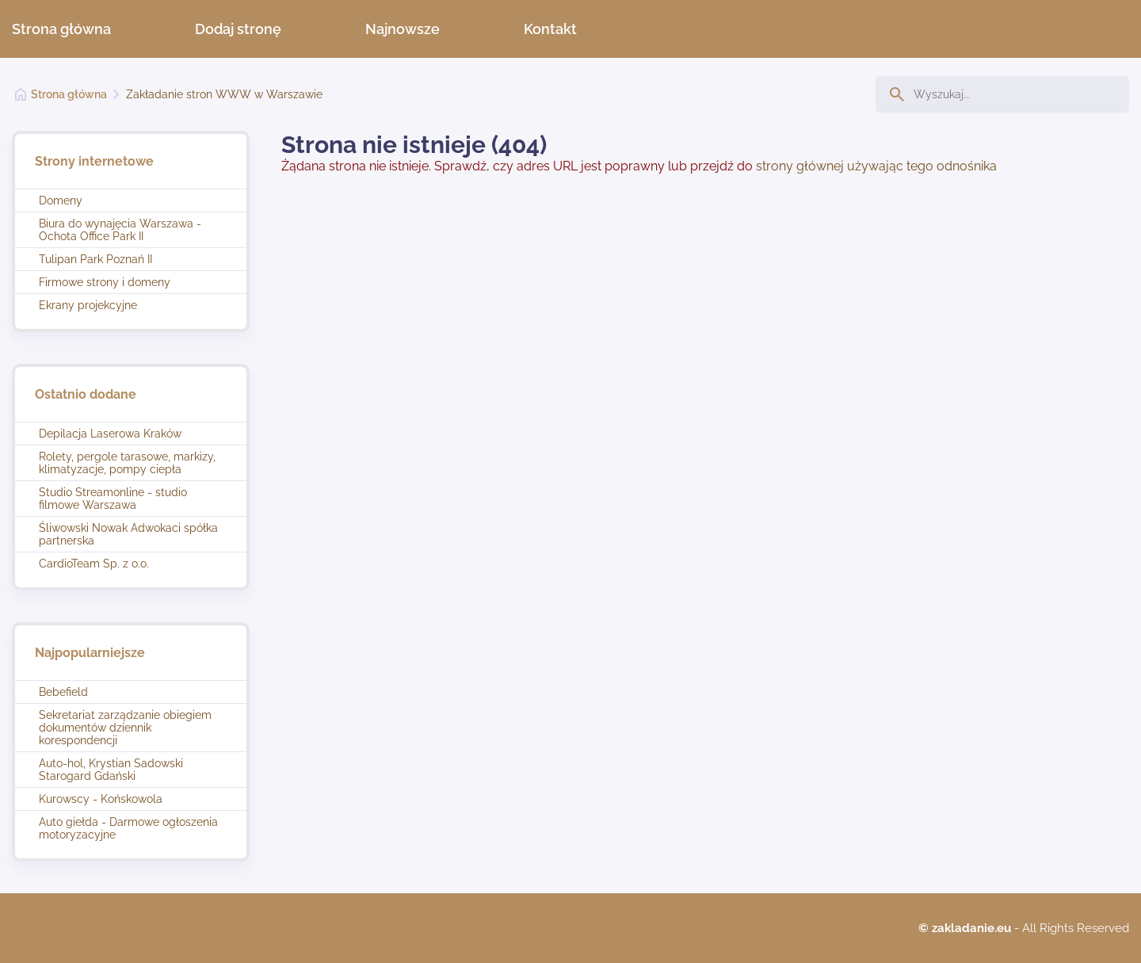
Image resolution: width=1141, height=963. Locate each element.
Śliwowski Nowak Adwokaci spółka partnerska (128, 534)
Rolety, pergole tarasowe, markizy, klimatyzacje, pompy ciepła (127, 463)
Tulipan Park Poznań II (95, 259)
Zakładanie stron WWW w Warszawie (224, 94)
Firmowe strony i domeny (104, 282)
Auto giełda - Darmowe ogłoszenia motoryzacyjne (128, 828)
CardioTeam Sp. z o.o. (94, 563)
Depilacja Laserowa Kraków (110, 433)
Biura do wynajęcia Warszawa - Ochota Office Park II (120, 230)
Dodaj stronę (238, 29)
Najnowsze (402, 29)
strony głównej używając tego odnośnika (876, 166)
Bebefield (63, 692)
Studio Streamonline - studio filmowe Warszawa (113, 498)
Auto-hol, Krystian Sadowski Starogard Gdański (111, 769)
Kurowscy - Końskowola (100, 799)
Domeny (60, 200)
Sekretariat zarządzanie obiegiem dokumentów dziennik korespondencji (125, 728)
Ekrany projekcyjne (88, 305)
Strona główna (61, 29)
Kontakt (550, 29)
